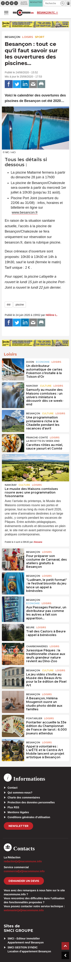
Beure (30, 627)
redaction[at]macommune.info (23, 861)
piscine (20, 304)
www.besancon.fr (25, 212)
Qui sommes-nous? (20, 792)
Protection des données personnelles (31, 802)
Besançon (12, 37)
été (8, 304)
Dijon (30, 361)
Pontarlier (34, 718)
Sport (39, 37)
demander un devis (24, 881)
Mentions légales (18, 812)
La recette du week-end (43, 440)
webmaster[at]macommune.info (24, 910)
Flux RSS (13, 807)
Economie (43, 361)
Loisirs (27, 37)
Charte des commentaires (24, 797)
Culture (45, 385)
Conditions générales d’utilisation (29, 817)
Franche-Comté (37, 437)
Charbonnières (37, 646)
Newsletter (18, 826)
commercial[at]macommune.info (24, 871)
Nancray (32, 385)
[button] (62, 3)
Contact (12, 787)
